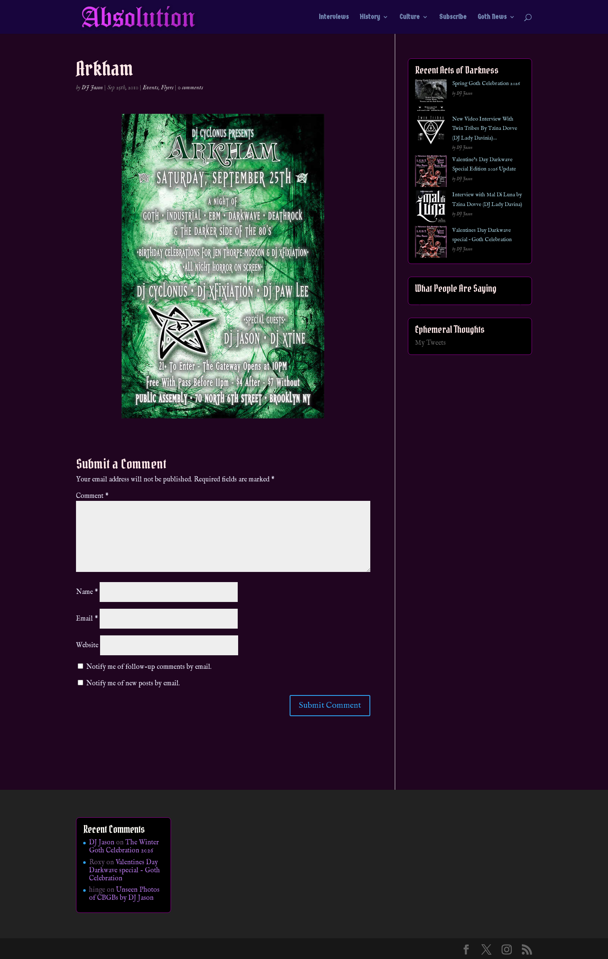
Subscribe (453, 17)
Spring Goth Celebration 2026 (486, 83)
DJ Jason (92, 87)
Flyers (167, 87)
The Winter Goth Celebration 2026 (124, 846)
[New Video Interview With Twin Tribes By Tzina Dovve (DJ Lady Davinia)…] (431, 132)
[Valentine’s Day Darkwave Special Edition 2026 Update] (431, 172)
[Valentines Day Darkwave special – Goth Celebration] (431, 243)
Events (150, 87)
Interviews (334, 17)
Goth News (492, 17)
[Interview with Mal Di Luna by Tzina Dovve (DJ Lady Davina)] (431, 207)
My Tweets (430, 343)
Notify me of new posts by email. (133, 683)
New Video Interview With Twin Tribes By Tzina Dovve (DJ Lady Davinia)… (484, 128)
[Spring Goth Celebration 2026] (431, 96)
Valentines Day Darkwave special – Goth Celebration (124, 870)
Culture (409, 17)
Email (87, 619)
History (370, 17)
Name (87, 592)
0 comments (190, 87)
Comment (92, 496)
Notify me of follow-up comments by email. (149, 667)
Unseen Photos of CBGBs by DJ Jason (124, 894)
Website (87, 645)
